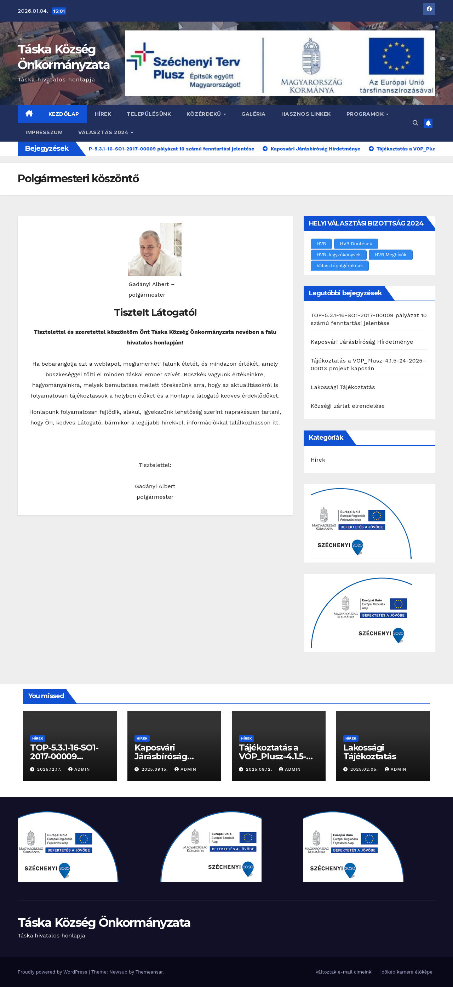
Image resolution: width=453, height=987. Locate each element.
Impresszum (44, 132)
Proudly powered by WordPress (53, 972)
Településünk (149, 114)
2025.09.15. (156, 769)
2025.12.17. (50, 769)
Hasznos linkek (306, 114)
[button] (415, 123)
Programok (365, 114)
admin (79, 769)
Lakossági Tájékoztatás (343, 387)
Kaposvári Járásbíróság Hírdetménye (362, 341)
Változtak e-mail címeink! (343, 972)
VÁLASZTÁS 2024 (104, 132)
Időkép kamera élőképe (406, 972)
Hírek (103, 114)
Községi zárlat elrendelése (348, 406)
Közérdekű (205, 114)
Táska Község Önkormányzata (104, 922)
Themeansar (149, 972)
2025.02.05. (365, 769)
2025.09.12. (260, 769)
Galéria (253, 114)
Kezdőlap (63, 114)
